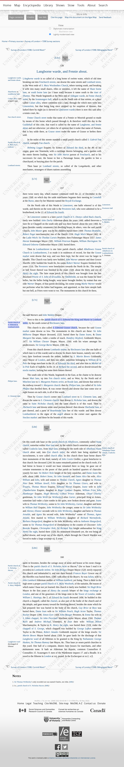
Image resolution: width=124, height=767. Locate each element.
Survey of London (32, 41)
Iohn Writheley (54, 507)
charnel (53, 601)
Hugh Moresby (51, 493)
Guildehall (28, 124)
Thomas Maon (39, 487)
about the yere (88, 224)
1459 (56, 615)
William (26, 480)
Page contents (16, 17)
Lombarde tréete (42, 570)
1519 (88, 625)
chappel (31, 618)
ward (30, 639)
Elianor (38, 511)
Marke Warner (88, 283)
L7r (34, 179)
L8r (34, 427)
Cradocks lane (35, 449)
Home (7, 5)
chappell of (33, 628)
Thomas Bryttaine (92, 231)
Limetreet (67, 205)
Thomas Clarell (67, 480)
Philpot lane (12, 381)
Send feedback (105, 17)
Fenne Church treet (36, 117)
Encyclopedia (32, 5)
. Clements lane (14, 396)
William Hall (31, 507)
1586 (62, 345)
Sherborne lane (92, 407)
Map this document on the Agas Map (81, 17)
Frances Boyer (80, 573)
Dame (85, 334)
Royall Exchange (73, 201)
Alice (99, 476)
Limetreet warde (67, 109)
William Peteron (62, 241)
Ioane (84, 487)
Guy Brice (83, 608)
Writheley (57, 497)
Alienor (30, 511)
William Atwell (42, 483)
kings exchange (91, 590)
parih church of (65, 442)
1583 (60, 244)
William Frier (88, 490)
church (50, 385)
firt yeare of (53, 590)
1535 (59, 334)
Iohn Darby (47, 220)
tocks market (29, 370)
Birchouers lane (57, 323)
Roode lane (72, 382)
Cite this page (56, 17)
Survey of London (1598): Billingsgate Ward (93, 50)
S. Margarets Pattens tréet (51, 382)
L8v (35, 548)
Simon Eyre (48, 615)
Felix (53, 483)
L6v (57, 58)
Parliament (88, 639)
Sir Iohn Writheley (92, 507)
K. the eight (59, 625)
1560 (69, 341)
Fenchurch (85, 154)
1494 (33, 263)
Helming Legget (35, 147)
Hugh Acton (80, 611)
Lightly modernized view (63, 34)
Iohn (37, 480)
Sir (61, 154)
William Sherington (88, 241)
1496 (81, 597)
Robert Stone (46, 476)
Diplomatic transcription (63, 28)
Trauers (26, 487)
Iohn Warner (72, 259)
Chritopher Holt (47, 528)
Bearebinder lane (58, 410)
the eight (30, 273)
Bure (31, 201)
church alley (56, 455)
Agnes (78, 480)
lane (74, 385)
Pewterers (43, 266)
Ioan (70, 621)
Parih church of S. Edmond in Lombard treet (14, 324)
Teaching (38, 703)
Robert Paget (29, 234)
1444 (80, 231)
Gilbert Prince (67, 493)
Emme (88, 615)
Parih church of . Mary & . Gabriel (14, 144)
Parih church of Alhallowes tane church (108, 450)
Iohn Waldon (49, 315)
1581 (50, 241)
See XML (43, 17)
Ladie (31, 237)
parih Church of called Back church (78, 217)
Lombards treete (59, 349)
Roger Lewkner (65, 490)
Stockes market (30, 417)
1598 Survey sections (51, 41)
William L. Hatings (32, 597)
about (33, 476)
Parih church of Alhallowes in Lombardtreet (108, 251)
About (91, 5)
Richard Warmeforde (91, 518)
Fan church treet (14, 117)
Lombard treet (94, 82)
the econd (68, 367)
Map (17, 5)
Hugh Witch (80, 234)
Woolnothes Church (55, 85)
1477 (25, 341)
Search (103, 5)
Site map (64, 703)
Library (48, 5)
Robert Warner (73, 263)
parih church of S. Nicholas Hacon (30, 686)
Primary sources (16, 41)
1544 (71, 270)
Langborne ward (14, 642)
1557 (92, 237)
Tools (80, 5)
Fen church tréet (57, 378)
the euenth (59, 590)
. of (52, 212)
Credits (30, 17)
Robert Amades (51, 632)
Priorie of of (46, 277)
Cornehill (97, 197)
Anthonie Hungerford (91, 521)
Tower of (86, 594)
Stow (71, 5)
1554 (53, 531)
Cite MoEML (51, 703)
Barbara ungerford (32, 521)
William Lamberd (64, 580)
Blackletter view (65, 31)
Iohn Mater (36, 231)
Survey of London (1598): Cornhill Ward (27, 50)
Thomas (90, 514)
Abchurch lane (29, 407)
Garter (72, 497)
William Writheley (57, 518)
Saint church (42, 403)
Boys (94, 608)
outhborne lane (14, 94)
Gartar (79, 504)
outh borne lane (39, 92)
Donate (101, 703)
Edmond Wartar (64, 487)
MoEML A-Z (76, 703)
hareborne (12, 92)
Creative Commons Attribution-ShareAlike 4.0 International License (72, 758)
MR (71, 682)
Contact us (90, 703)
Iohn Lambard (29, 580)
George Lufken (84, 628)
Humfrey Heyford (74, 338)
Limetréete (28, 106)
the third (75, 147)
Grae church (65, 327)
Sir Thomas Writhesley (22, 682)
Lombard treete (51, 166)
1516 (31, 266)
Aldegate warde (77, 96)
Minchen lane (29, 382)
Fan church (44, 143)
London (41, 360)
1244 (49, 462)
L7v (35, 300)
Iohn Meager (66, 615)
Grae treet (54, 131)
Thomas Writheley (39, 504)
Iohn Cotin (67, 459)
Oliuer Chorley (93, 493)
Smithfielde (70, 277)
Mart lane (34, 378)
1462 (95, 234)
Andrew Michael (43, 621)
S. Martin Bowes (82, 356)
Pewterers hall (107, 208)
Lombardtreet (42, 249)
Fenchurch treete (47, 82)
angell (60, 414)
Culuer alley (12, 99)
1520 (83, 570)
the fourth (55, 212)
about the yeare (73, 220)
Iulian (91, 577)
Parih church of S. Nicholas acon (14, 568)
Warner (30, 283)
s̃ (56, 538)
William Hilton (93, 621)
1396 (39, 615)
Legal (28, 703)
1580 (54, 577)
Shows (60, 5)
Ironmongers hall (44, 99)
